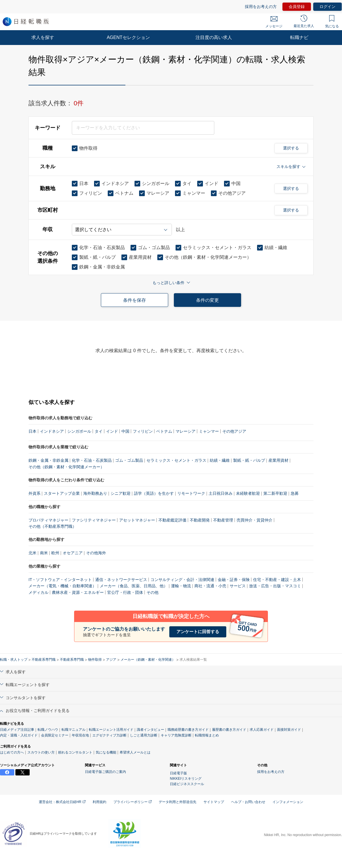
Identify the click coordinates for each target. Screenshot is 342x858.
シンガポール (79, 431)
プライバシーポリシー (132, 802)
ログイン (327, 6)
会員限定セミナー (54, 735)
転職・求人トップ (13, 660)
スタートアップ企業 (62, 493)
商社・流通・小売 (210, 586)
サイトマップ (213, 802)
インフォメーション (287, 802)
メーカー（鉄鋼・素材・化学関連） (148, 660)
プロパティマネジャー (48, 520)
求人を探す (42, 37)
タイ (99, 431)
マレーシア (186, 431)
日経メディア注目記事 (17, 730)
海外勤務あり (95, 493)
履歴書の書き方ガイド (229, 730)
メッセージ (273, 22)
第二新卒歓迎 (275, 493)
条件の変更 (207, 300)
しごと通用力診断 (143, 735)
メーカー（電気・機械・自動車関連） (62, 586)
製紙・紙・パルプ (249, 460)
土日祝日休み (221, 493)
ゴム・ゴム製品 (129, 460)
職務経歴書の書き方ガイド (188, 730)
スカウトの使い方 (41, 752)
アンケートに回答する (197, 631)
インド (112, 431)
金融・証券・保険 (234, 579)
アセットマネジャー (137, 520)
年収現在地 (80, 735)
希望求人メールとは (135, 752)
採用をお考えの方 (261, 6)
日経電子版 (178, 773)
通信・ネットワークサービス (121, 579)
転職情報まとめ (207, 735)
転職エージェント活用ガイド (111, 730)
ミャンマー (209, 431)
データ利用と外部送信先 (177, 802)
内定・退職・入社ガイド (19, 735)
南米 (44, 553)
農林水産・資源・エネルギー (78, 592)
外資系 (34, 493)
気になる (332, 21)
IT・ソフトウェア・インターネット (60, 579)
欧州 (55, 553)
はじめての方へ (12, 752)
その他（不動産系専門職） (52, 526)
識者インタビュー (150, 730)
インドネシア (52, 431)
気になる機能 (106, 752)
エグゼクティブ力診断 (109, 735)
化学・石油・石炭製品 (92, 460)
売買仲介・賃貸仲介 (254, 520)
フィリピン (143, 431)
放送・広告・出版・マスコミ (275, 586)
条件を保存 (134, 300)
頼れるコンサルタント (75, 752)
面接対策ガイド (289, 730)
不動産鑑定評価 (172, 520)
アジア (111, 660)
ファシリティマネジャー (94, 520)
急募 (295, 493)
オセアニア (73, 553)
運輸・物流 (181, 586)
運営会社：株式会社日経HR (62, 802)
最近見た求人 (304, 21)
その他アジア (234, 431)
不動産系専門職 (44, 660)
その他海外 (96, 553)
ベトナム (164, 431)
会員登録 (297, 6)
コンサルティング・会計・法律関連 (182, 579)
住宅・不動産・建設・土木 (277, 579)
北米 (32, 553)
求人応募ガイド (262, 730)
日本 (32, 431)
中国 (125, 431)
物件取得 (95, 660)
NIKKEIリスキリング (185, 779)
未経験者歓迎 (248, 493)
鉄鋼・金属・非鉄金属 (48, 460)
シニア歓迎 (121, 493)
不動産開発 (200, 520)
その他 (152, 592)
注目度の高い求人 (214, 37)
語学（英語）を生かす (154, 493)
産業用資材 (278, 460)
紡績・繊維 (220, 460)
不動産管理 (223, 520)
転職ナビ (299, 37)
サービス (238, 586)
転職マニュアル (73, 730)
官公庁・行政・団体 (125, 592)
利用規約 (99, 802)
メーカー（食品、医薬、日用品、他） (134, 586)
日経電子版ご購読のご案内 (105, 772)
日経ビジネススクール (187, 784)
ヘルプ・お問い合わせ (248, 802)
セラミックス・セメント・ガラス (176, 460)
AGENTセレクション (128, 37)
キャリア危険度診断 (176, 735)
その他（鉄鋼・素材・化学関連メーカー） (66, 467)
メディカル (38, 592)
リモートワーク (191, 493)
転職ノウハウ (48, 730)
